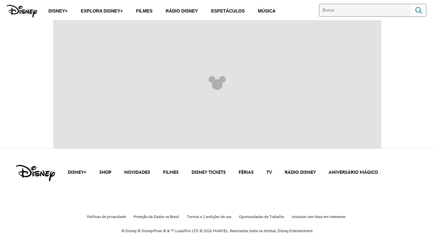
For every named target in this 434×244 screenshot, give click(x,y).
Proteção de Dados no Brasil (156, 217)
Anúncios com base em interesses (319, 217)
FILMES (171, 172)
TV (269, 172)
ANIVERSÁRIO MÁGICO (353, 172)
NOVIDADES (137, 172)
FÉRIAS (246, 172)
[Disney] (22, 11)
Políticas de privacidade (106, 217)
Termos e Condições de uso (209, 217)
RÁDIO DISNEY (300, 172)
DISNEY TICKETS (209, 172)
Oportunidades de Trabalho (261, 217)
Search (418, 10)
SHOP (105, 172)
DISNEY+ (77, 172)
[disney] (35, 173)
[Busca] (365, 10)
